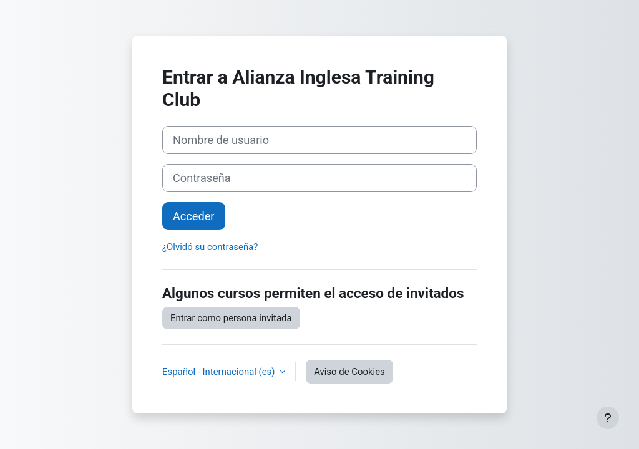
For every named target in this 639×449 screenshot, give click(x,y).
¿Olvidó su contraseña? (210, 247)
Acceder (194, 216)
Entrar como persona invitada (231, 318)
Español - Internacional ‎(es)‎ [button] (219, 371)
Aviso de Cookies (349, 371)
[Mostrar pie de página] (608, 418)
